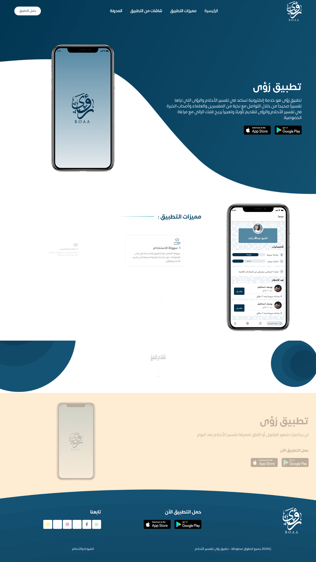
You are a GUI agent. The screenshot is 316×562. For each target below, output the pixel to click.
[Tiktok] (57, 524)
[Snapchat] (47, 524)
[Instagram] (67, 524)
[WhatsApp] (96, 524)
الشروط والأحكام (83, 548)
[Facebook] (86, 524)
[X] (77, 524)
